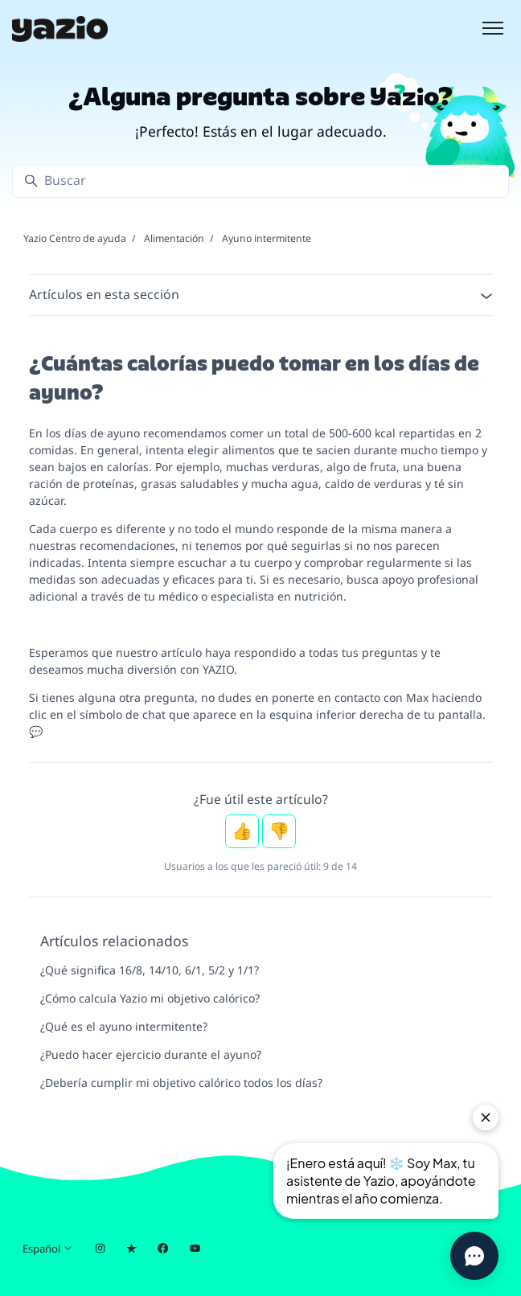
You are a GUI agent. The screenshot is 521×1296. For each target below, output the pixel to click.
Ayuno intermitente (266, 238)
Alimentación (174, 238)
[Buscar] (260, 181)
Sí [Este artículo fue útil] (242, 831)
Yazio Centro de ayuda (74, 238)
